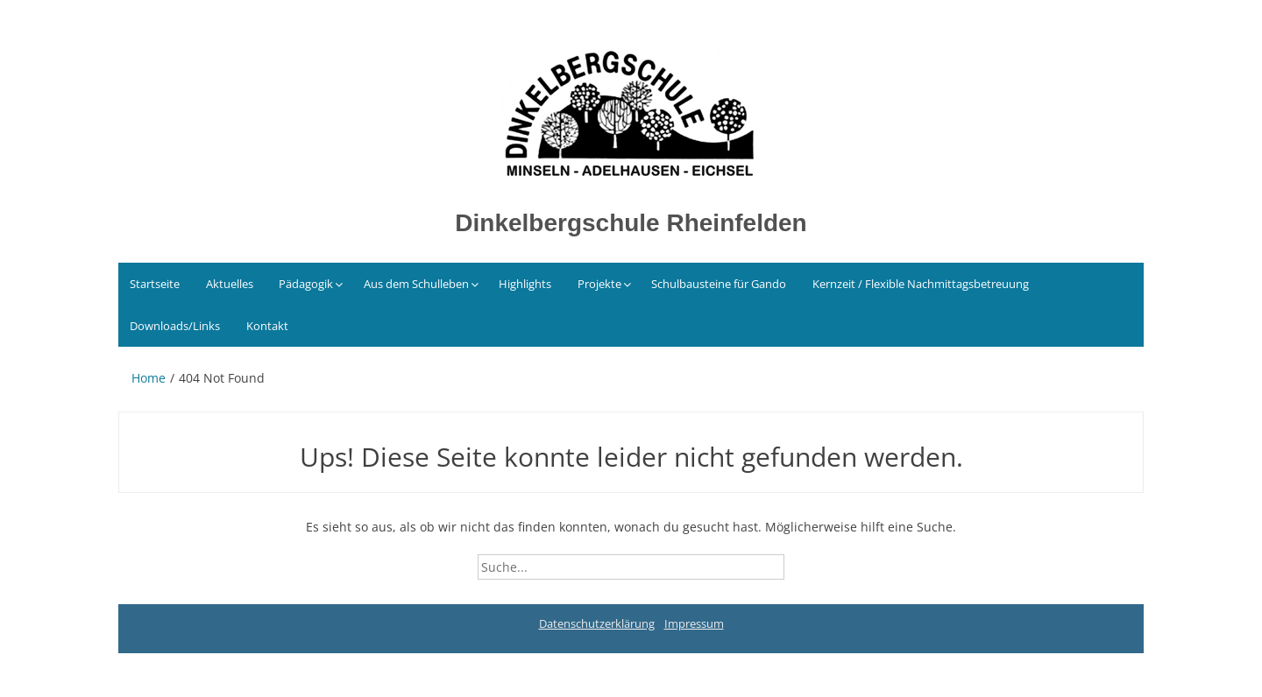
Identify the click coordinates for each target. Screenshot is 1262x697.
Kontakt (267, 326)
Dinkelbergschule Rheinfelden (630, 222)
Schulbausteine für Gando (718, 284)
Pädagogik (306, 284)
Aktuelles (229, 284)
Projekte (599, 284)
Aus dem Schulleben (416, 284)
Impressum (694, 623)
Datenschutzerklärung (597, 623)
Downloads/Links (175, 326)
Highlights (525, 284)
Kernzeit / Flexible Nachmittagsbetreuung (920, 284)
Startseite (155, 284)
